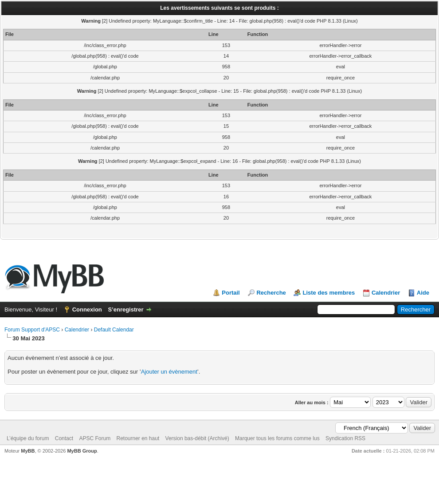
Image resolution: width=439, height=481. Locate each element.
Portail (230, 292)
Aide (423, 292)
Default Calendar (114, 330)
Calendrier (386, 292)
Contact (64, 438)
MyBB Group (82, 450)
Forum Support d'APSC (32, 330)
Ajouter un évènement (169, 371)
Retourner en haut (137, 438)
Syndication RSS (345, 438)
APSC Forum (94, 438)
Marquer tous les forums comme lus (277, 438)
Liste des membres (328, 292)
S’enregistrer (125, 309)
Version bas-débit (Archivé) (197, 438)
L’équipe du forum (28, 438)
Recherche (271, 292)
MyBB (28, 450)
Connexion (87, 309)
